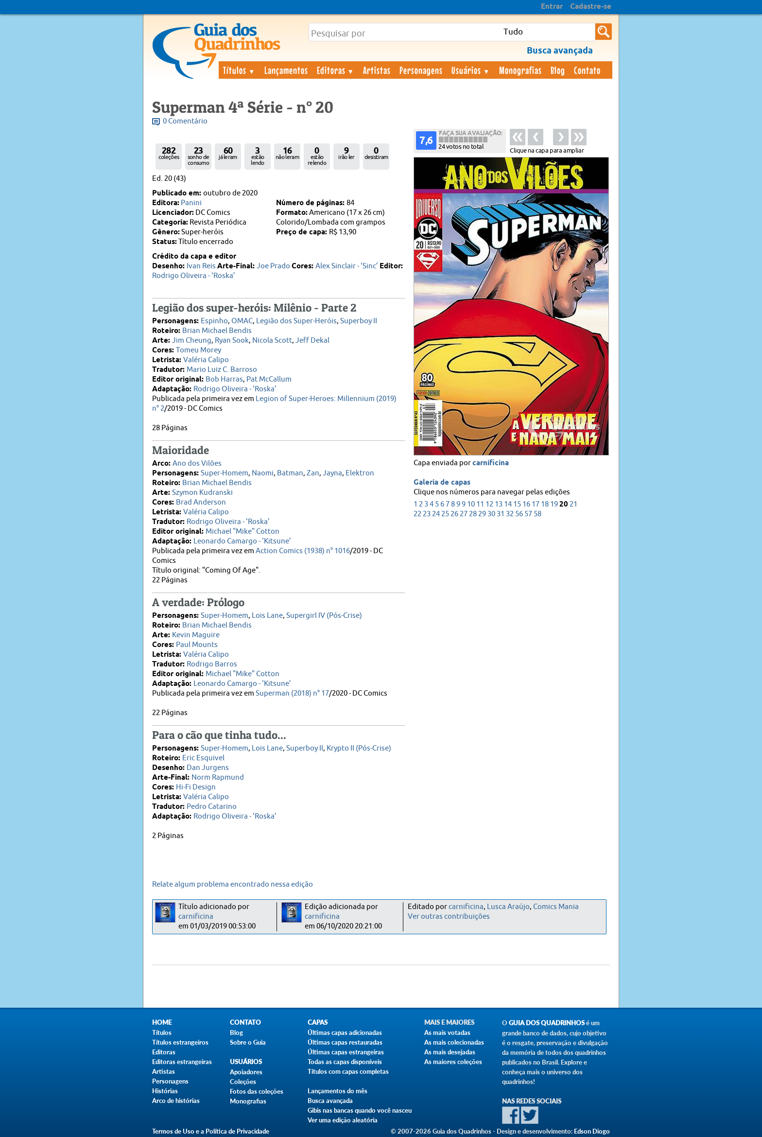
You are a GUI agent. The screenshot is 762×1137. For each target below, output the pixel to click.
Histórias (165, 1091)
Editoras (336, 70)
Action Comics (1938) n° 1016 (303, 551)
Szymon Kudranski (202, 492)
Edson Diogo (592, 1131)
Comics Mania (556, 906)
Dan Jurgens (208, 767)
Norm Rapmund (217, 777)
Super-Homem (224, 473)
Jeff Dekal (312, 340)
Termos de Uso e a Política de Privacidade (210, 1131)
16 (526, 504)
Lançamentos (286, 70)
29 (482, 514)
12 (489, 504)
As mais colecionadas (454, 1042)
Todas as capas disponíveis (345, 1062)
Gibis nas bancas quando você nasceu (360, 1110)
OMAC (242, 321)
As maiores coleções (453, 1062)
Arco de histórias (176, 1100)
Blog (558, 70)
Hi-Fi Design (196, 787)
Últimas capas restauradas (345, 1042)
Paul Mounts (197, 644)
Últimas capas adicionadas (345, 1032)
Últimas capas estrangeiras (346, 1052)
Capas (318, 1022)
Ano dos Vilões (197, 463)
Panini (191, 203)
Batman (290, 473)
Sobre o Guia (248, 1042)
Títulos (239, 70)
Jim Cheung (191, 340)
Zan (313, 473)
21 (573, 504)
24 (436, 514)
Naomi (263, 473)
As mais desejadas (449, 1052)
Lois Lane (267, 615)
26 (454, 514)
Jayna (332, 473)
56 (519, 514)
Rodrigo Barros (212, 664)
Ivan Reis (201, 266)
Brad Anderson (201, 502)
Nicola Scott (272, 340)
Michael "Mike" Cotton (242, 531)
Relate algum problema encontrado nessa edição (232, 884)
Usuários (470, 70)
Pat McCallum (269, 379)
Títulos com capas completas (348, 1071)
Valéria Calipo (206, 360)
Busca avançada (330, 1100)
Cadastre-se (590, 7)
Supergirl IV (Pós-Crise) (324, 615)
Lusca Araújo (508, 906)
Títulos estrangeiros (180, 1042)
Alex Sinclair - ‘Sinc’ (346, 266)
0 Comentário (185, 121)
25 (445, 514)
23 (427, 514)
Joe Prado (273, 266)
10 (471, 504)
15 (517, 504)
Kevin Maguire (196, 635)
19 (554, 504)
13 (498, 504)
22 (417, 514)
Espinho (214, 321)
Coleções (243, 1081)
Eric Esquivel (203, 758)
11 (480, 504)
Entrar (552, 7)
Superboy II (358, 321)
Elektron (360, 473)
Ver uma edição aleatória (343, 1120)
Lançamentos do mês (337, 1091)
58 (537, 514)
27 (464, 514)
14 (508, 504)
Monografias (520, 70)
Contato (587, 70)
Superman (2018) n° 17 (292, 693)
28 (473, 514)
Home (162, 1022)
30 (491, 514)
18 (545, 504)
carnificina (490, 463)
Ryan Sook (232, 340)
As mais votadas (447, 1032)
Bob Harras (224, 379)
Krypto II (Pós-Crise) (359, 748)
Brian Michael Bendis (217, 330)
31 (500, 514)
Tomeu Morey (198, 350)
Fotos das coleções (256, 1091)
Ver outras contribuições (449, 916)
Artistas (377, 70)
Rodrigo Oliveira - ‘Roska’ (193, 275)
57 (528, 514)
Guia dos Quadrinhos (547, 1023)
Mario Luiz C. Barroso (222, 369)
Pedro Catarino (212, 806)
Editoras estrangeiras (182, 1062)
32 (510, 514)
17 (535, 504)
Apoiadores (246, 1072)
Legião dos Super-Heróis (296, 321)
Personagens (421, 70)
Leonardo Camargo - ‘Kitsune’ (242, 541)
